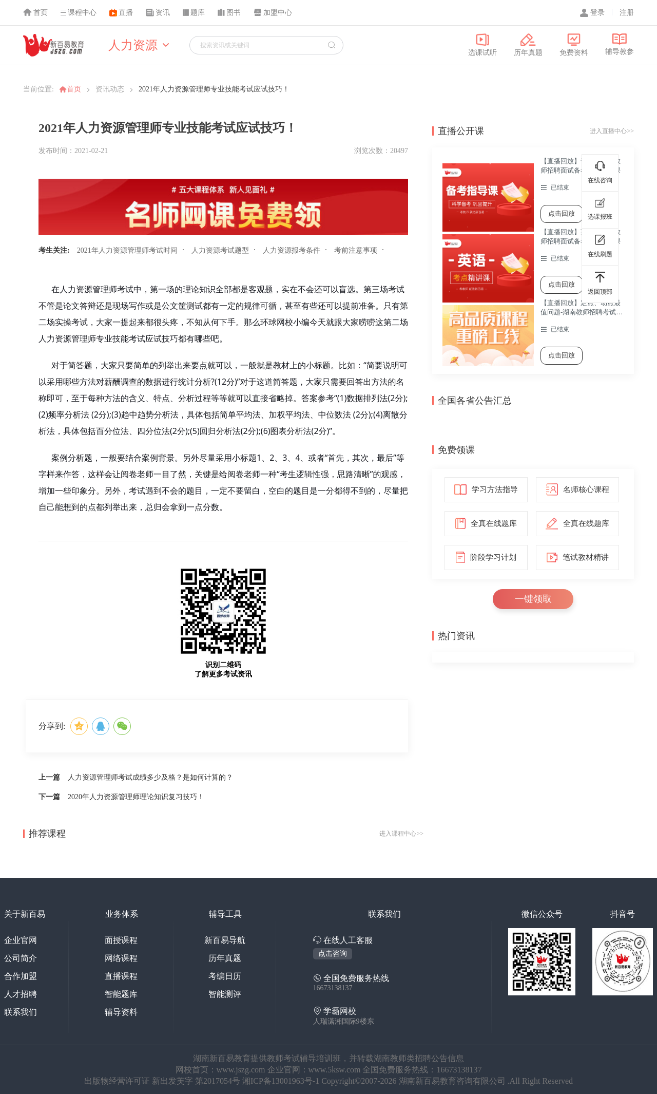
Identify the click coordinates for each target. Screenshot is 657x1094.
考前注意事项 (355, 250)
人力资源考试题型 (220, 250)
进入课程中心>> (401, 833)
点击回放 (561, 213)
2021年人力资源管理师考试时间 (127, 250)
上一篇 (49, 777)
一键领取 (533, 599)
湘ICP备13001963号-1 (281, 1081)
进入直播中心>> (612, 131)
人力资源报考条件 (291, 250)
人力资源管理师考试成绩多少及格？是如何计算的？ (150, 777)
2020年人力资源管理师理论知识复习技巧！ (136, 797)
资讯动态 (109, 89)
